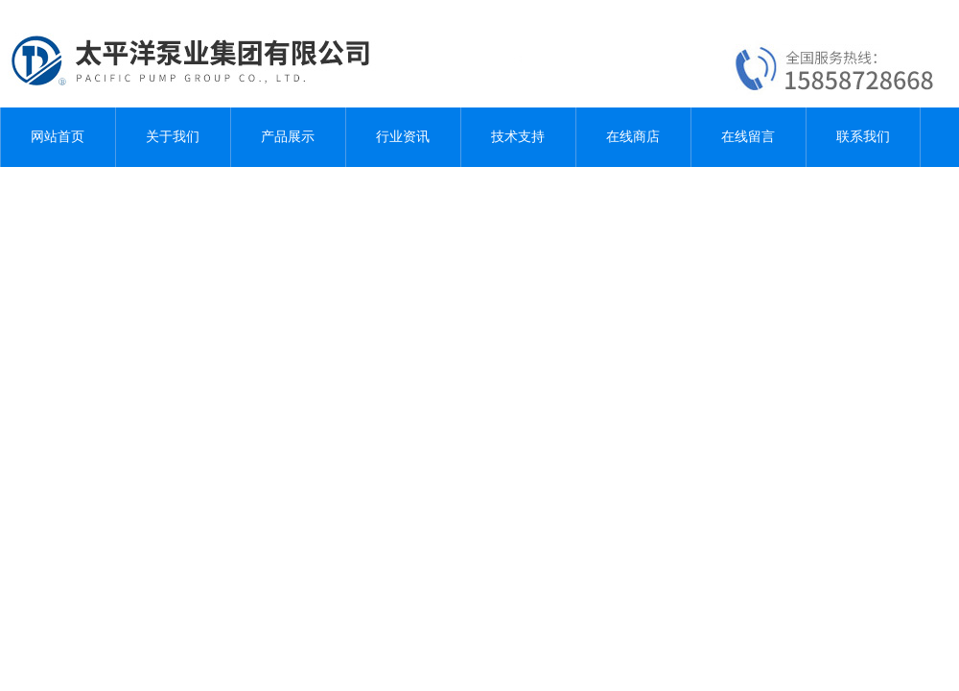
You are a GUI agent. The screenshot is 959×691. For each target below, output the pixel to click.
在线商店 (633, 137)
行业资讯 (403, 137)
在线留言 (748, 137)
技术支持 (518, 137)
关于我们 (172, 137)
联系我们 (863, 137)
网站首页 (57, 137)
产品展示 (288, 137)
